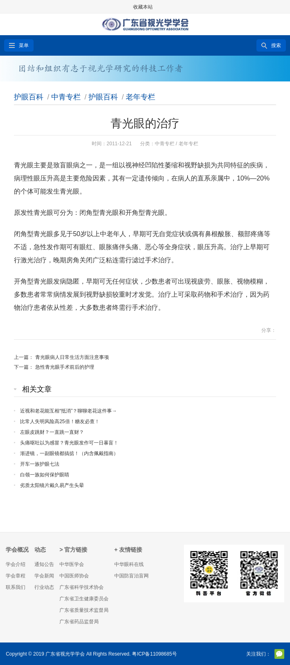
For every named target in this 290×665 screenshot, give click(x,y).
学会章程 (15, 576)
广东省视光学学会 (65, 654)
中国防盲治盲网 (131, 576)
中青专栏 (66, 97)
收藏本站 (143, 7)
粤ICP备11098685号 (154, 654)
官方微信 (279, 654)
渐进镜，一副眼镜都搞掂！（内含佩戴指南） (69, 453)
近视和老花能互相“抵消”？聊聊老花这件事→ (68, 411)
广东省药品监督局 (79, 621)
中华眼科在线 (129, 564)
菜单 (24, 45)
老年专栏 (140, 97)
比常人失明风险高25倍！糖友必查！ (59, 421)
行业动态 (44, 587)
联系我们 (15, 587)
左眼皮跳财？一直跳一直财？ (52, 432)
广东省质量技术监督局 (84, 610)
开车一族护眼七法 (39, 464)
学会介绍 (15, 564)
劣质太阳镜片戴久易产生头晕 (52, 485)
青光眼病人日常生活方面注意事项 (72, 357)
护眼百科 (28, 97)
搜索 (276, 45)
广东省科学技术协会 (81, 587)
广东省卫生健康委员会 (84, 599)
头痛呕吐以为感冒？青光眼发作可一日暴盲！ (69, 443)
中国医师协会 (74, 576)
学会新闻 (44, 576)
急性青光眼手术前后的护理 (64, 367)
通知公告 (44, 564)
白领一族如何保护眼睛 (44, 475)
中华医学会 (71, 564)
